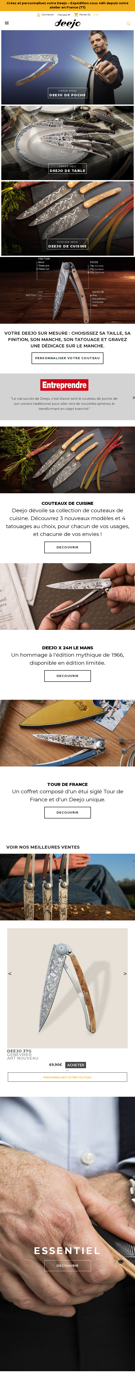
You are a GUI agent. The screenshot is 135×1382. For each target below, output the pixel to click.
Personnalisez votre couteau (67, 1077)
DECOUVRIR (68, 547)
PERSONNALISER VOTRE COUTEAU (67, 358)
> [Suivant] (125, 974)
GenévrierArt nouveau (23, 1055)
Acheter (75, 1065)
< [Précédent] (10, 974)
